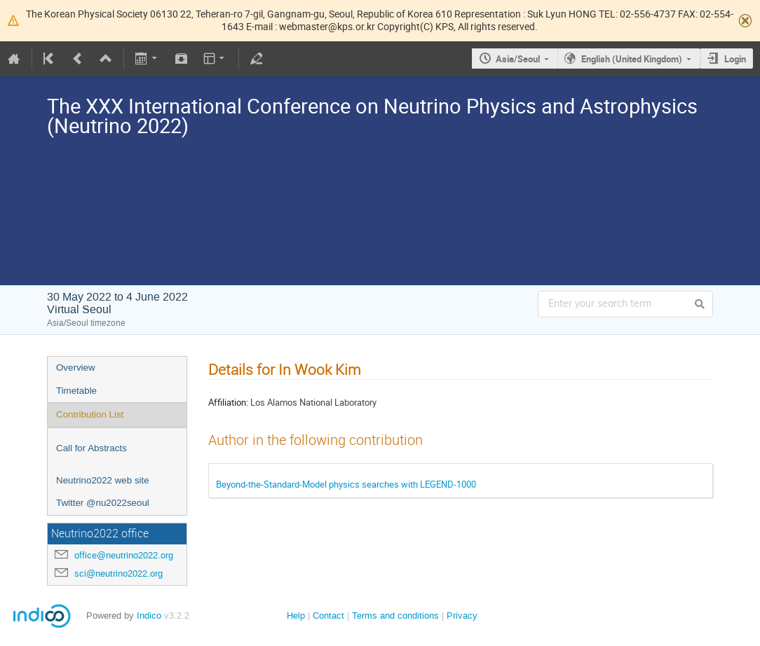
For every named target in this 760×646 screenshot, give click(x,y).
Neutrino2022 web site (102, 480)
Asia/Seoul (518, 59)
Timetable (76, 390)
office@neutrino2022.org (123, 555)
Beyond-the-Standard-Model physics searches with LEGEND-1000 (346, 484)
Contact (328, 615)
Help (296, 615)
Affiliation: (228, 402)
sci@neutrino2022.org (118, 573)
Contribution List (89, 414)
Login (735, 59)
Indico (149, 615)
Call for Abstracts (91, 448)
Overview (75, 367)
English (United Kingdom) (631, 59)
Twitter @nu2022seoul (102, 502)
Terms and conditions (395, 615)
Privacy (462, 615)
